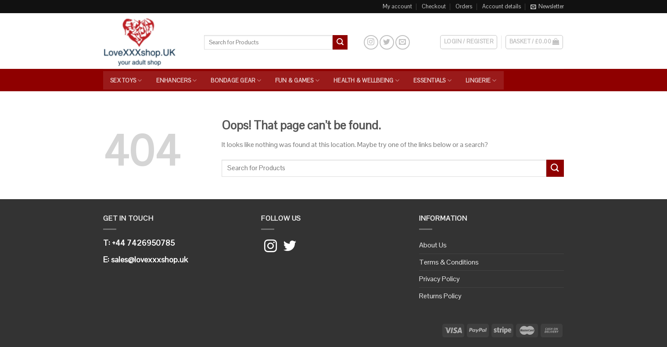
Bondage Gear (236, 80)
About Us (433, 245)
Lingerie (481, 80)
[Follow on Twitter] (387, 42)
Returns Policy (440, 295)
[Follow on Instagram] (371, 42)
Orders (463, 6)
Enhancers (176, 80)
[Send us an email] (402, 42)
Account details (501, 6)
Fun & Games (297, 80)
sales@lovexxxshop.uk (149, 259)
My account (397, 6)
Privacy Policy (439, 278)
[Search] (355, 42)
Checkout (434, 6)
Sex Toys (126, 80)
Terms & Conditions (449, 262)
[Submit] (340, 42)
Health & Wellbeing (366, 80)
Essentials (432, 80)
